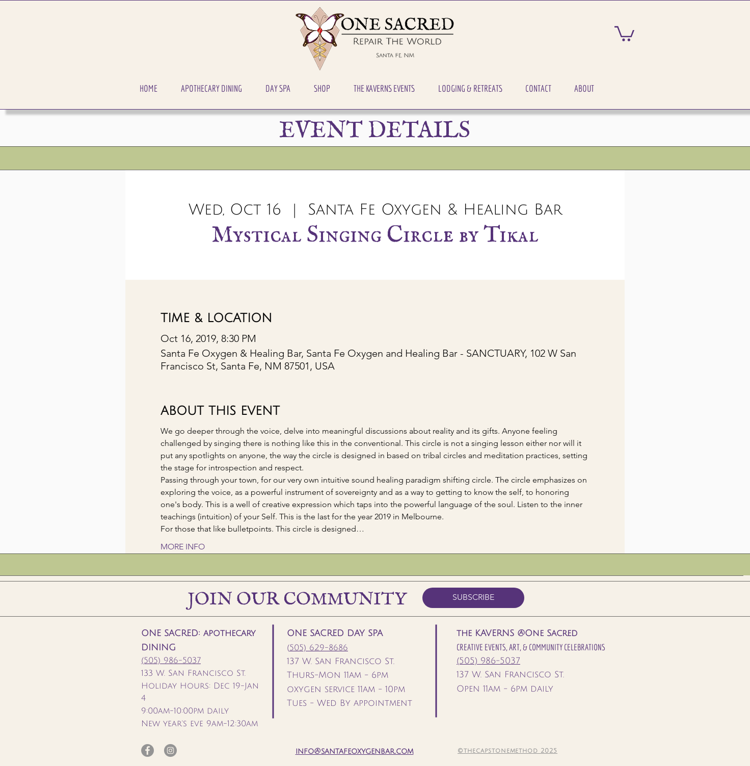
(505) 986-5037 (171, 660)
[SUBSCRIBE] (473, 598)
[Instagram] (170, 750)
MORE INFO (182, 546)
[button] (211, 89)
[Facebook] (147, 750)
